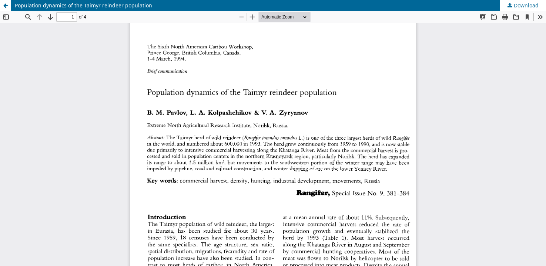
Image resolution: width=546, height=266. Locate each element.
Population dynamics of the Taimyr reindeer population (83, 5)
